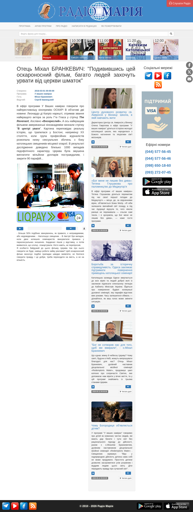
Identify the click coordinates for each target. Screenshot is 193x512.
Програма (24, 26)
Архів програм (43, 26)
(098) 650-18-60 (158, 165)
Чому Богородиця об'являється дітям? (111, 427)
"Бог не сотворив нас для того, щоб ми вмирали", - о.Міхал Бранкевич (111, 347)
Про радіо (61, 26)
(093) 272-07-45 (158, 172)
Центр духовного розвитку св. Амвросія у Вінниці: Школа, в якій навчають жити (111, 115)
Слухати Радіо (179, 3)
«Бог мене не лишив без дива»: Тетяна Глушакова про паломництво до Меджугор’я (111, 183)
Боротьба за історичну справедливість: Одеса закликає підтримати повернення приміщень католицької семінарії (111, 269)
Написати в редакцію (84, 26)
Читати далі (125, 147)
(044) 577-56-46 (158, 158)
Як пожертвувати (111, 26)
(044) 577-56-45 (158, 152)
